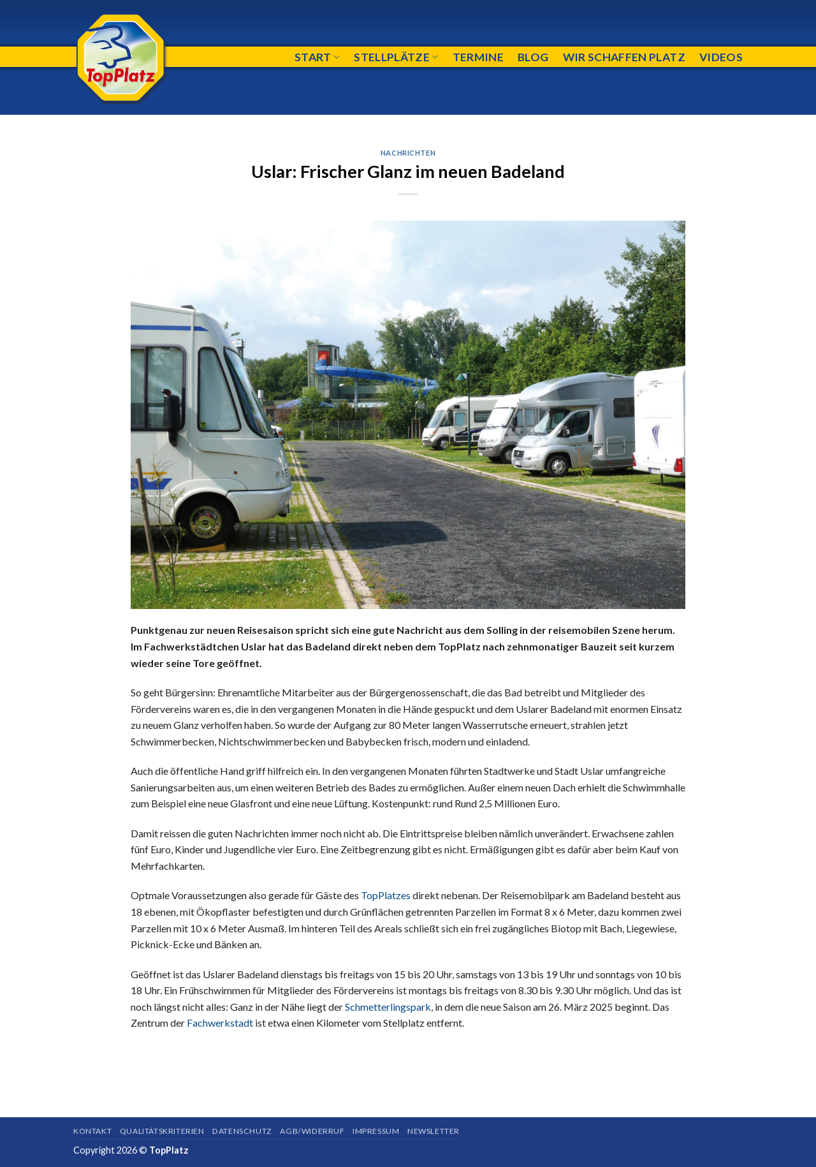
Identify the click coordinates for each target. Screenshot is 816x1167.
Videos (721, 57)
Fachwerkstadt (220, 1023)
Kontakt (92, 1131)
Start (317, 57)
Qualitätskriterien (162, 1131)
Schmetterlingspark (388, 1007)
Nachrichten (408, 153)
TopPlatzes (386, 895)
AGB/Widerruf (312, 1131)
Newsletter (433, 1131)
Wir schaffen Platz (624, 57)
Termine (478, 57)
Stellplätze (396, 57)
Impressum (376, 1131)
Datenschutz (242, 1131)
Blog (533, 57)
